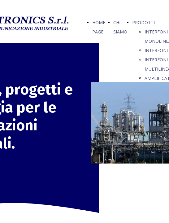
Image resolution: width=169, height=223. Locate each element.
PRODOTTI (143, 22)
